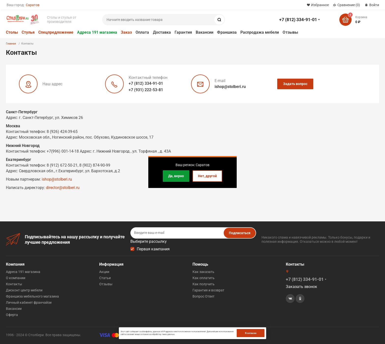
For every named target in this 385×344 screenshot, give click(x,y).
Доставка (162, 32)
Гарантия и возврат (208, 290)
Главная (11, 43)
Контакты (14, 284)
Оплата (142, 32)
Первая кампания (153, 249)
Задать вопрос (295, 84)
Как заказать (203, 272)
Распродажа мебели (259, 32)
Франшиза (227, 32)
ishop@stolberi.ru (230, 86)
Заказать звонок (301, 286)
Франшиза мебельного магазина (32, 296)
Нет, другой (207, 176)
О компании (15, 278)
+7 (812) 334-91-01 (298, 19)
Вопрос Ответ (203, 296)
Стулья (28, 32)
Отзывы (290, 32)
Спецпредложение (55, 32)
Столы (12, 32)
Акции (104, 272)
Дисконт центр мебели (24, 290)
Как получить (203, 284)
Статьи (105, 278)
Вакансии (205, 32)
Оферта (12, 315)
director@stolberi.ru (63, 187)
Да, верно (176, 176)
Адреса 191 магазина (97, 32)
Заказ (126, 32)
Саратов (33, 5)
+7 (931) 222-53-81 (146, 89)
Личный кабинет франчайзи (29, 302)
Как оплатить (203, 278)
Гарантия (183, 32)
